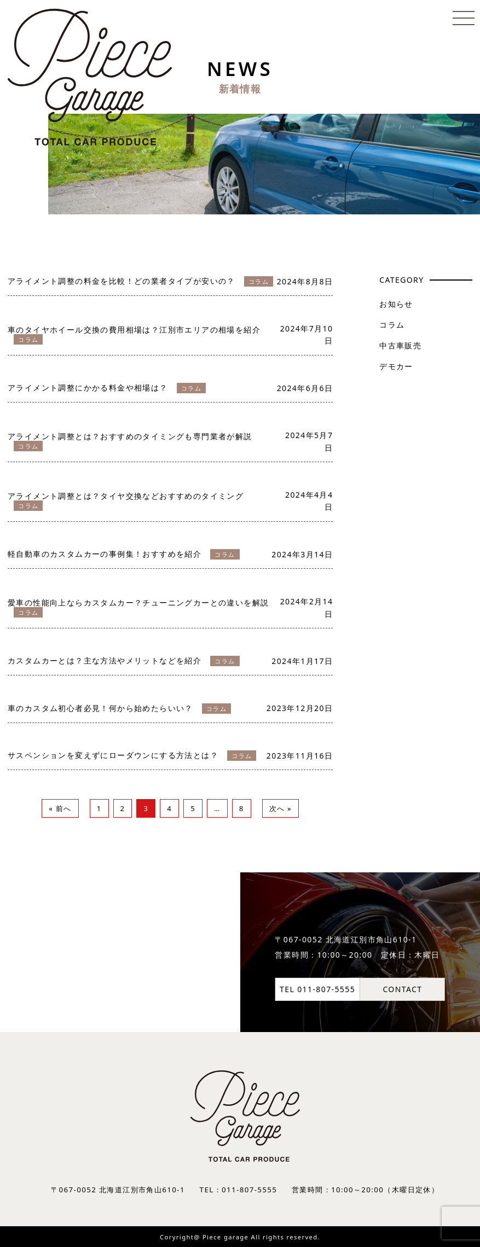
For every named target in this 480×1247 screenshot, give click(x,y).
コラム (391, 324)
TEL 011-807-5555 (317, 989)
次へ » (280, 808)
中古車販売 (400, 345)
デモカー (396, 366)
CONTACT (402, 989)
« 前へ (60, 808)
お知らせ (396, 304)
